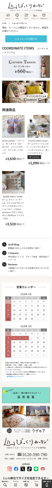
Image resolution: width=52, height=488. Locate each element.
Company (13, 253)
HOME (4, 23)
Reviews (12, 264)
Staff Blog (13, 244)
